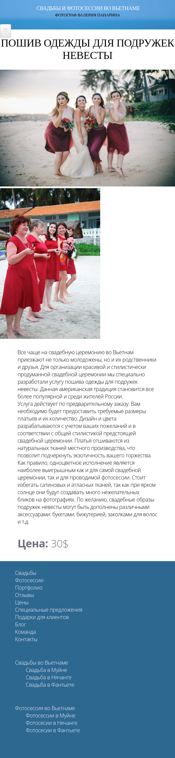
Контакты (26, 639)
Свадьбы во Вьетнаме (41, 662)
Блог (20, 624)
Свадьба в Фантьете (50, 684)
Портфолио (28, 587)
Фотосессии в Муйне (50, 715)
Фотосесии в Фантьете (53, 730)
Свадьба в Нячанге (48, 677)
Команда (25, 631)
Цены (21, 602)
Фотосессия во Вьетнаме (45, 708)
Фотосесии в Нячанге (51, 723)
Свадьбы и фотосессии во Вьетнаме (88, 8)
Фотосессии (29, 580)
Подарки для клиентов (42, 617)
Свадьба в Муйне (46, 670)
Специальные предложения (48, 609)
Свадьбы (25, 573)
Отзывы (24, 595)
